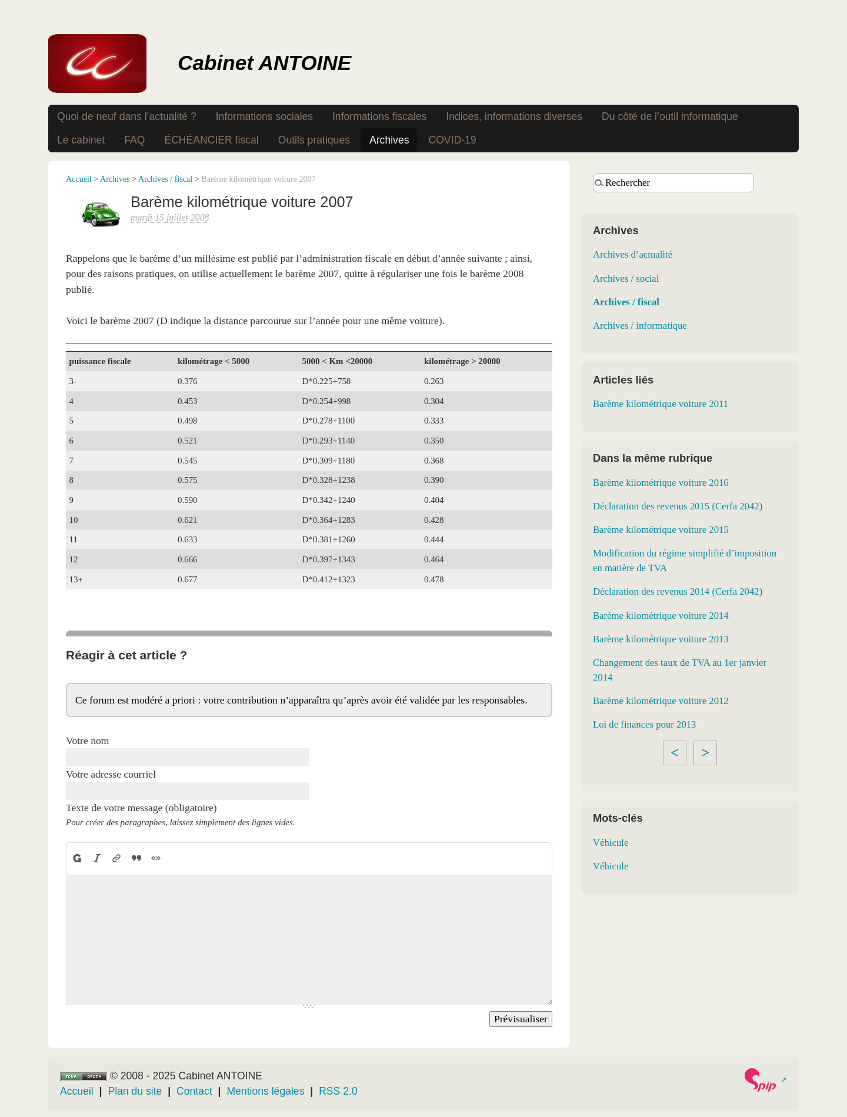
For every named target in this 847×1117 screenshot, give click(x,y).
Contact (194, 1091)
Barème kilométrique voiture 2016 (661, 482)
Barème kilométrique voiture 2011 (660, 403)
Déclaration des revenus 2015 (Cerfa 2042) (677, 506)
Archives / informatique (640, 325)
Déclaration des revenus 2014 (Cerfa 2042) (677, 591)
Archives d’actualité (632, 254)
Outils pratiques (314, 140)
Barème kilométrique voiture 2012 (661, 700)
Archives (389, 140)
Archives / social (626, 278)
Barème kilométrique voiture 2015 (661, 529)
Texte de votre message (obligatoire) (141, 807)
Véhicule (610, 842)
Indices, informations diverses (514, 116)
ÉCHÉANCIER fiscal (211, 140)
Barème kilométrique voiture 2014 (661, 615)
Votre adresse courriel (111, 774)
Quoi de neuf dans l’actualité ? (126, 116)
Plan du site (135, 1091)
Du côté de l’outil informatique (670, 116)
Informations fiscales (379, 116)
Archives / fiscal (165, 179)
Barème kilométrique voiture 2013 (661, 639)
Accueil (79, 179)
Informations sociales (264, 116)
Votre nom (87, 740)
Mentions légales (265, 1091)
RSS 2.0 (338, 1091)
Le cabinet (81, 140)
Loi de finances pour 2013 (644, 724)
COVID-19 (452, 140)
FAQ (134, 140)
